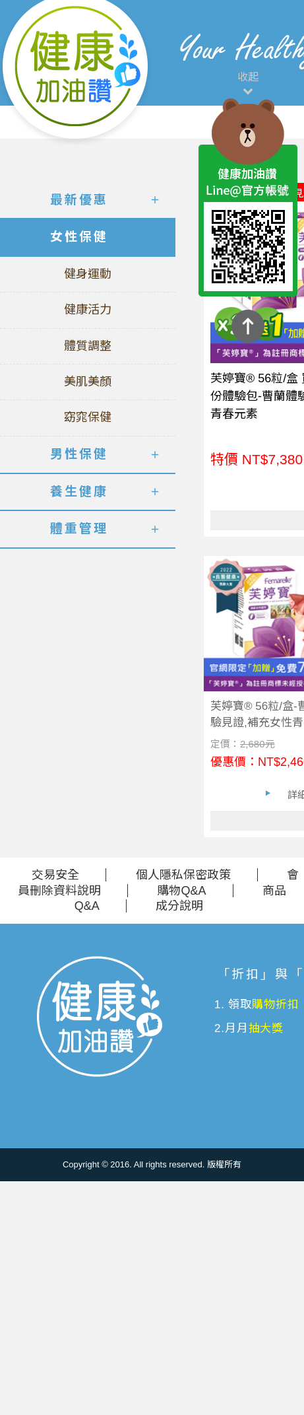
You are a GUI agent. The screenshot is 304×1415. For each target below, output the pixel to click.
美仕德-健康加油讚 (76, 72)
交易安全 (55, 874)
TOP (247, 326)
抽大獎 (266, 1028)
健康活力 (87, 309)
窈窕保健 (87, 417)
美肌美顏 (87, 381)
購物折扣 (275, 1004)
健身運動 (87, 274)
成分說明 (179, 906)
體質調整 (87, 346)
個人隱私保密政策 (183, 874)
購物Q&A (181, 890)
